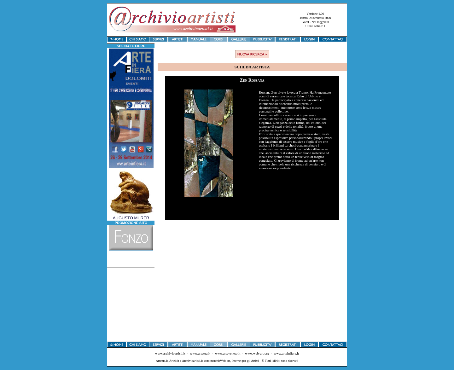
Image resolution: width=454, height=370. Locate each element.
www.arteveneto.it (228, 353)
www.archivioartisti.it (170, 353)
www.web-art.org (257, 353)
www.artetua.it (200, 353)
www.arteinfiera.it (286, 353)
